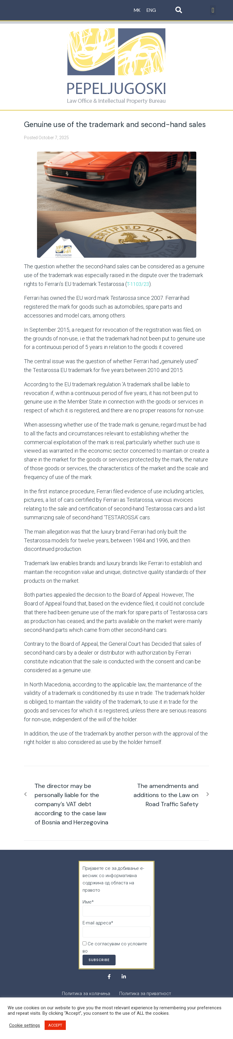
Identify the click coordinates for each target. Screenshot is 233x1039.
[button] (213, 10)
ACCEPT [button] (55, 1025)
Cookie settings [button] (24, 1025)
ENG (151, 10)
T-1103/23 (139, 284)
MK (137, 10)
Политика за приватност (115, 951)
